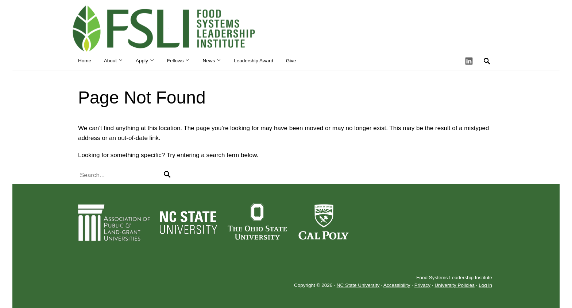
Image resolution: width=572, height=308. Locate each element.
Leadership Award (253, 60)
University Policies (454, 285)
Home (84, 60)
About (113, 60)
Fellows (178, 60)
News (212, 60)
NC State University (358, 285)
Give (291, 60)
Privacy (422, 285)
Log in (485, 285)
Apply (145, 60)
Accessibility (396, 285)
